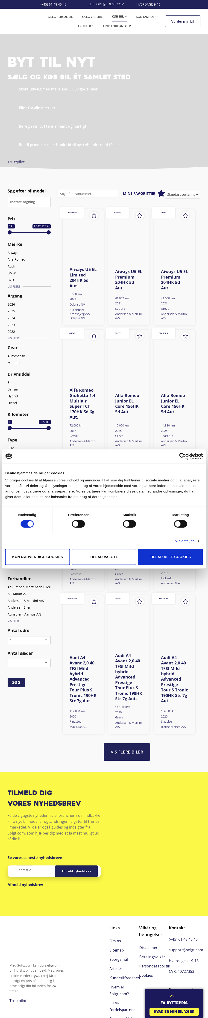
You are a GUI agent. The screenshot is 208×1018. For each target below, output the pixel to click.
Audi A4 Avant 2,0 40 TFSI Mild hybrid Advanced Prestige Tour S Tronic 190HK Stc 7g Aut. (174, 679)
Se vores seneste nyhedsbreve (35, 857)
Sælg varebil (92, 17)
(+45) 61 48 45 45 (183, 939)
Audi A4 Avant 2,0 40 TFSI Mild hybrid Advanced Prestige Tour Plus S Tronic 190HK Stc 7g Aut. (83, 679)
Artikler (85, 26)
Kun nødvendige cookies (37, 557)
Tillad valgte (104, 557)
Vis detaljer (184, 541)
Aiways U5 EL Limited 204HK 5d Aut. (83, 277)
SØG (16, 682)
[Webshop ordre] (182, 195)
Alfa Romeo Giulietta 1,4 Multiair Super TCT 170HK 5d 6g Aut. (82, 403)
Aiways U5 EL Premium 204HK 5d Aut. (128, 279)
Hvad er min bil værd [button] (174, 1011)
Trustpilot (16, 162)
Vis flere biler (127, 752)
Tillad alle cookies (170, 557)
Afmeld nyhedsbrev (25, 884)
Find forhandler (117, 26)
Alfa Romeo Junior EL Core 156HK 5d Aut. (127, 403)
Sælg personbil (60, 17)
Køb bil (119, 16)
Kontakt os (147, 17)
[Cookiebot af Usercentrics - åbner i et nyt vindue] (182, 456)
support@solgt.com (186, 949)
